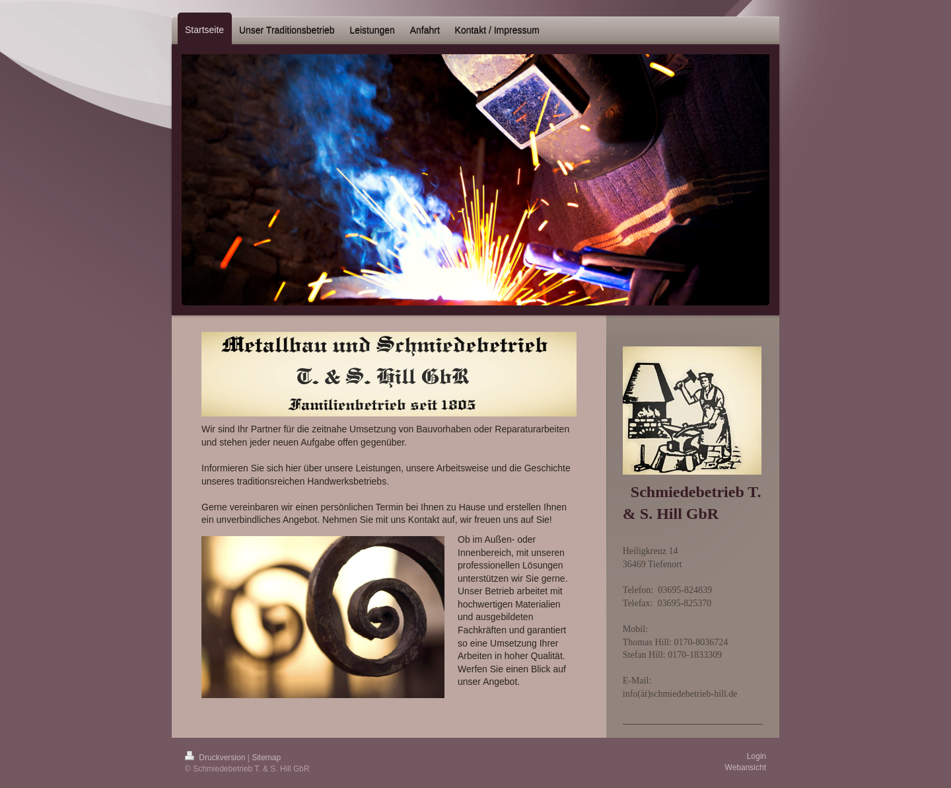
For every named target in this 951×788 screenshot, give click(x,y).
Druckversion (216, 757)
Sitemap (266, 757)
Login (756, 756)
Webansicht (745, 767)
